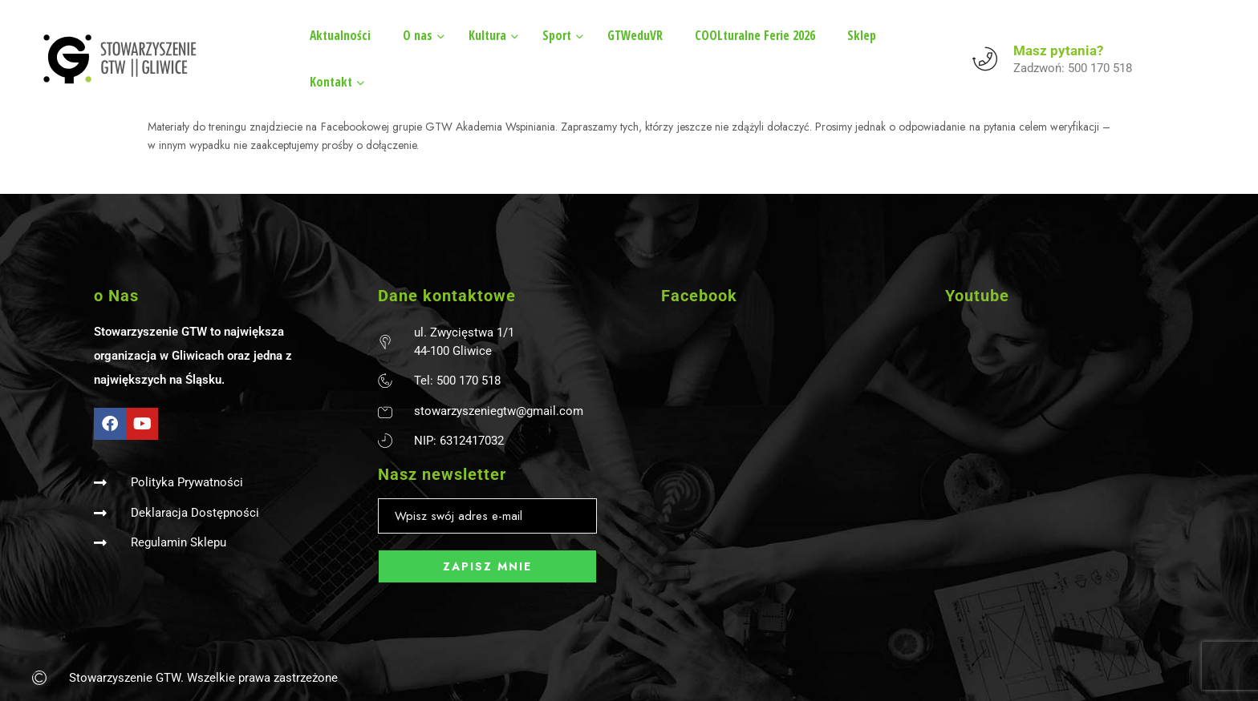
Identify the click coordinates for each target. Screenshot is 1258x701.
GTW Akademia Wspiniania (490, 127)
